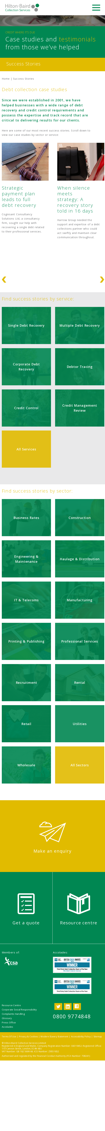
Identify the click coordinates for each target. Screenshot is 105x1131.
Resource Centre (11, 1005)
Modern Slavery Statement (54, 1036)
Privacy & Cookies (28, 1036)
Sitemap (98, 1036)
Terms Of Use (9, 1036)
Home (6, 78)
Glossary (7, 1018)
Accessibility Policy (81, 1036)
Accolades (7, 1026)
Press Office (9, 1022)
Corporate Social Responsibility (19, 1009)
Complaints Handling (13, 1013)
